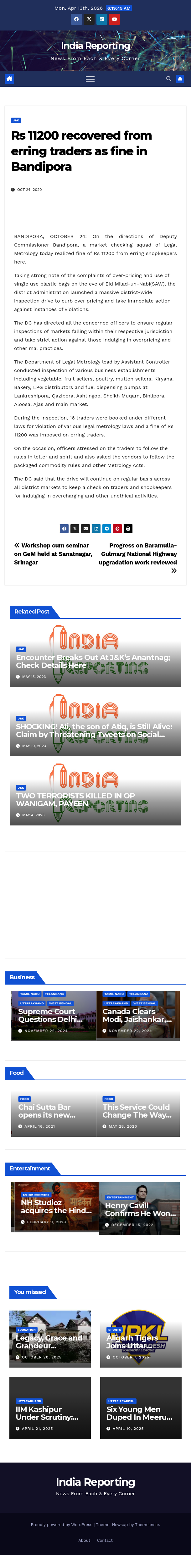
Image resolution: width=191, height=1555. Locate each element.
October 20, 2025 (42, 1357)
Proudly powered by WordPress (62, 1524)
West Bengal (143, 1003)
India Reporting (95, 46)
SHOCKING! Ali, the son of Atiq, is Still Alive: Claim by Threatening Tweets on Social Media (94, 734)
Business (27, 1003)
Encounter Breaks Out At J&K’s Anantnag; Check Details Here (93, 661)
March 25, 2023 (41, 1222)
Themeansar (147, 1524)
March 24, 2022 (41, 1126)
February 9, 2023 (127, 1222)
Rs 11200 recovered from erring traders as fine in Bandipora (81, 151)
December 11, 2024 (44, 1031)
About (84, 1540)
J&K (16, 120)
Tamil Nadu (113, 994)
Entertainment (32, 1194)
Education (27, 1329)
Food (23, 1099)
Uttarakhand (115, 1003)
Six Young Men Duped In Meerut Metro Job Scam (138, 1417)
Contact (105, 1540)
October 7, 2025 (131, 1357)
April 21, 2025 (37, 1428)
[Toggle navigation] (90, 79)
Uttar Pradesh (121, 1401)
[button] (168, 79)
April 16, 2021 (123, 1126)
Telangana (137, 994)
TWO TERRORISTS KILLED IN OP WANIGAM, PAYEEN (75, 799)
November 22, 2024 (129, 1031)
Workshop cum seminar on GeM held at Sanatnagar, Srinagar (53, 554)
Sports (114, 1329)
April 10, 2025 (128, 1428)
